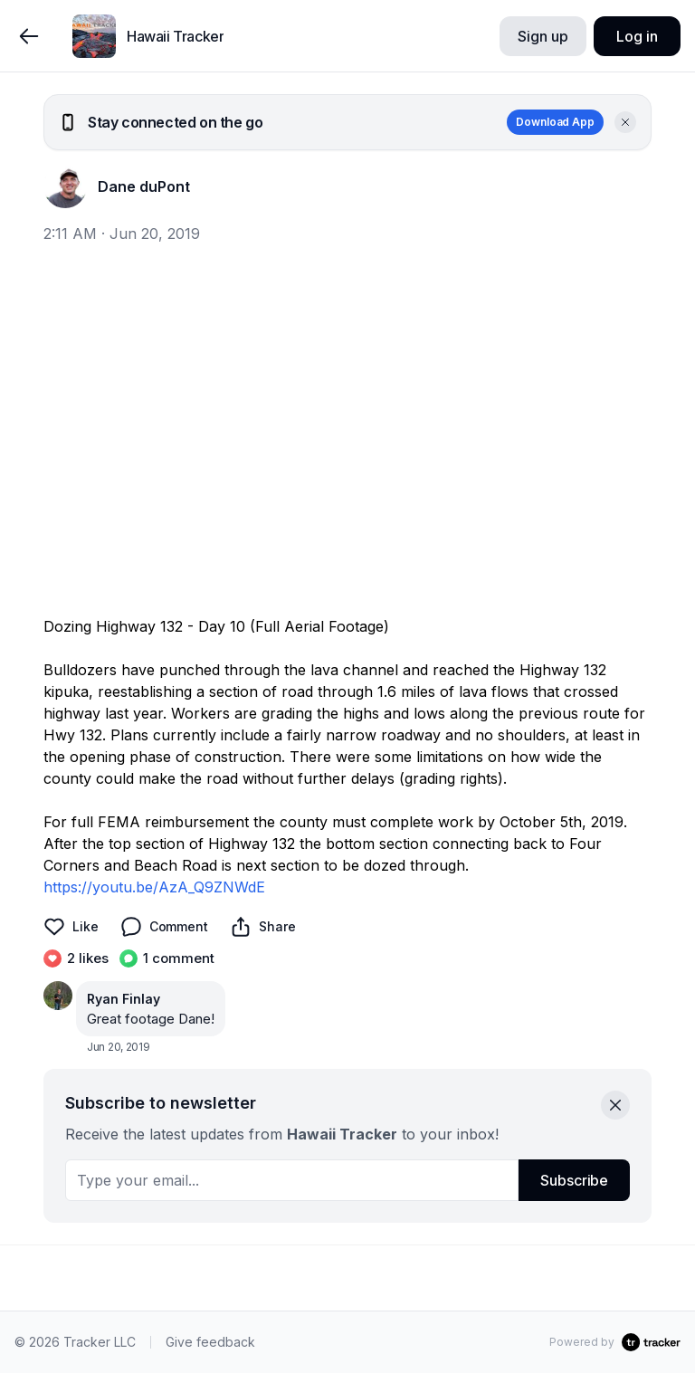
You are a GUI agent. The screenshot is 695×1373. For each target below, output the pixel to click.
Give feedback (210, 1341)
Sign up (542, 36)
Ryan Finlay (123, 998)
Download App (555, 122)
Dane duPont (144, 186)
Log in (636, 36)
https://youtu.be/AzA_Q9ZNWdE (154, 887)
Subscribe (574, 1180)
